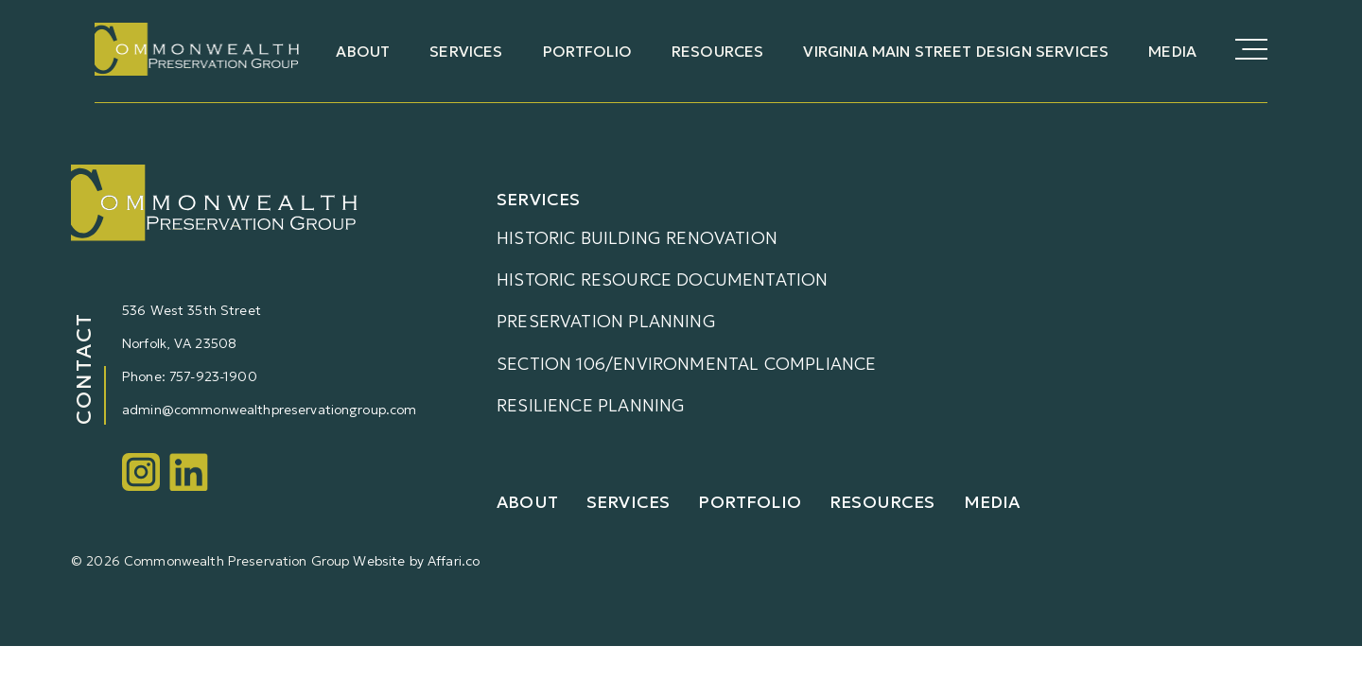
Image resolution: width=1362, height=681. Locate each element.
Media (1172, 51)
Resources (717, 51)
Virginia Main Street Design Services (956, 51)
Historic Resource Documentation (663, 279)
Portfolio (587, 51)
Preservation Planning (606, 321)
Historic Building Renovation (637, 238)
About (363, 51)
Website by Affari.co (416, 560)
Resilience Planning (591, 405)
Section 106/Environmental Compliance (686, 364)
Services (465, 51)
